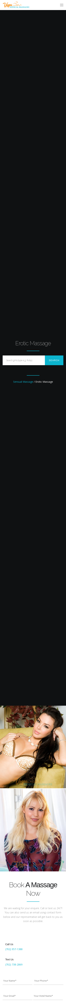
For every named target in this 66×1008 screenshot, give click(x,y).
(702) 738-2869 (14, 964)
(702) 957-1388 (14, 949)
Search (54, 360)
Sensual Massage (23, 381)
